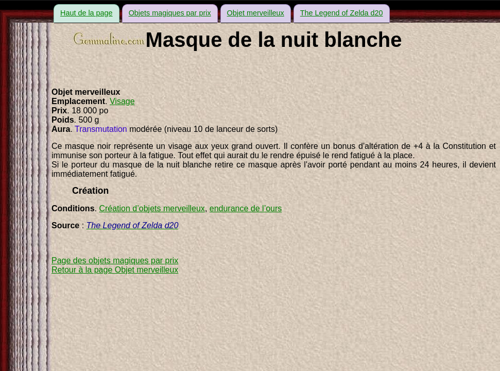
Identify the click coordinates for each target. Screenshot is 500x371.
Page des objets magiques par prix (114, 260)
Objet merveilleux (255, 13)
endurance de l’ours (246, 208)
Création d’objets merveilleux (151, 208)
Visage (122, 101)
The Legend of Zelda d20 (341, 13)
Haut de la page (86, 13)
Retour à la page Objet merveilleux (114, 269)
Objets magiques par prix (170, 13)
